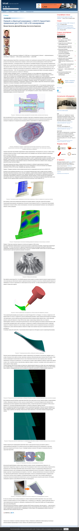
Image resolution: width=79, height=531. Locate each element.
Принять (66, 529)
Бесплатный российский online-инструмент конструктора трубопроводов (64, 73)
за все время (65, 38)
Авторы (15, 11)
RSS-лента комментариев (62, 110)
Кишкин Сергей (59, 125)
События (22, 11)
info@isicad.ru (69, 165)
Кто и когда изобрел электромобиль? (66, 64)
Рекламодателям (29, 11)
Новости (4, 11)
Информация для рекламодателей (63, 173)
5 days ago (68, 128)
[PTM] (58, 113)
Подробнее (59, 171)
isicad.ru (70, 161)
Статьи (10, 11)
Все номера (59, 87)
